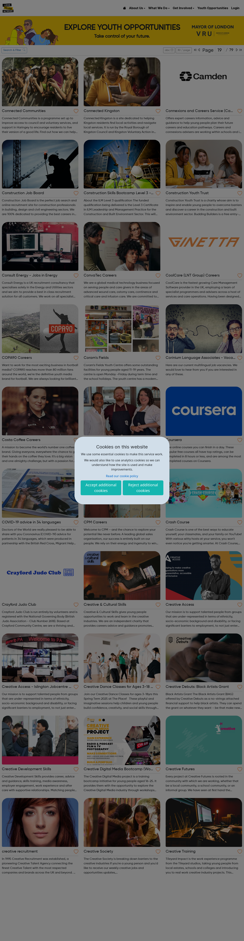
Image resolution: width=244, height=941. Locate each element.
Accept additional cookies (100, 487)
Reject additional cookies (143, 487)
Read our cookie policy (122, 476)
